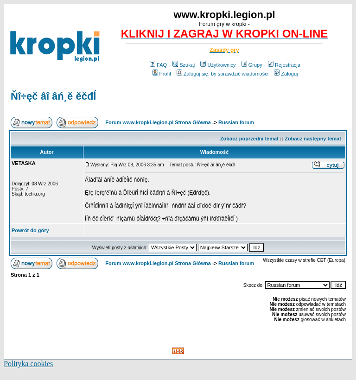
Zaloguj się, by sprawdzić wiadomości (222, 73)
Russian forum (236, 122)
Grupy (252, 65)
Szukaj (183, 65)
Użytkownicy (217, 65)
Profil (162, 73)
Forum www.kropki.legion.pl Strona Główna (158, 122)
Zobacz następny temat (313, 138)
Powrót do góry (30, 230)
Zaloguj (286, 73)
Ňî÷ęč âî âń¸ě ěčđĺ (53, 96)
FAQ (158, 65)
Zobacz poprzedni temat (249, 138)
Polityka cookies (28, 363)
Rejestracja (284, 65)
